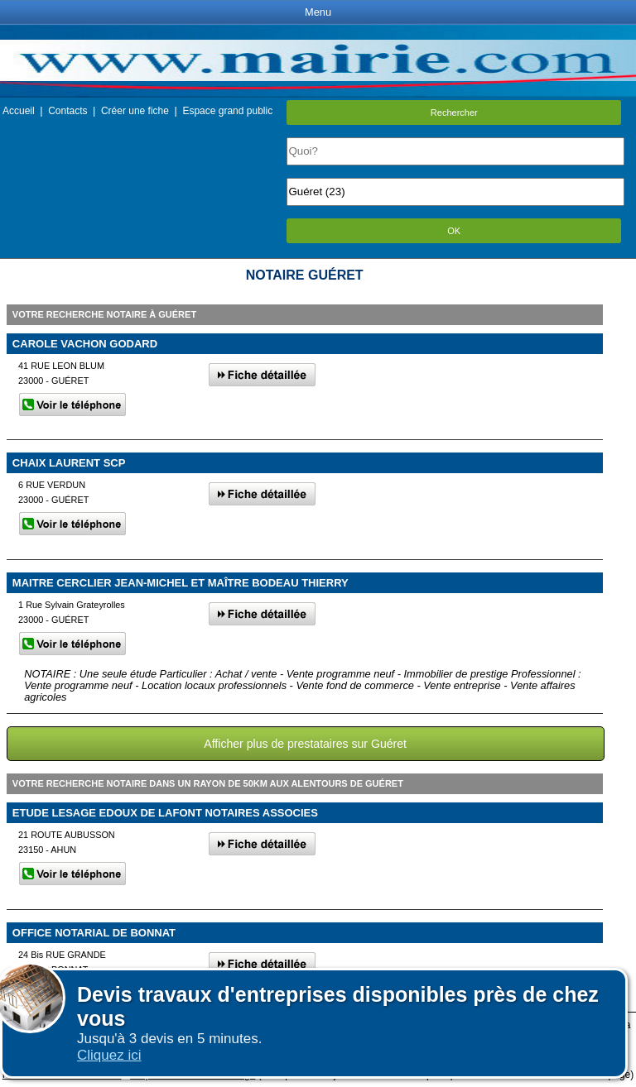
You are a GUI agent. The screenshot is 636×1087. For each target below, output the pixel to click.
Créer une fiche (135, 111)
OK (453, 231)
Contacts (67, 111)
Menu (318, 12)
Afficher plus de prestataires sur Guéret (305, 743)
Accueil (18, 111)
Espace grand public (227, 111)
